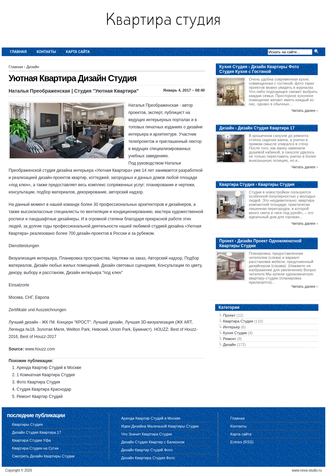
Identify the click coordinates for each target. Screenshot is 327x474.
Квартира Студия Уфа (31, 440)
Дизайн (33, 67)
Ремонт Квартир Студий (39, 396)
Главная (18, 52)
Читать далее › (305, 110)
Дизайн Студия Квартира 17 (36, 432)
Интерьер (231, 327)
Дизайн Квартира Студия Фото (148, 458)
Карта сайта (78, 52)
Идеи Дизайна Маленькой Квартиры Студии (160, 426)
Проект (229, 315)
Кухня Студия (235, 333)
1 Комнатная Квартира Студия (46, 374)
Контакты (46, 52)
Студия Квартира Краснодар (44, 389)
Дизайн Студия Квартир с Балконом (152, 442)
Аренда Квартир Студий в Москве (49, 367)
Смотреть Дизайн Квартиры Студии (43, 456)
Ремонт (229, 339)
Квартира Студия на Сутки (35, 448)
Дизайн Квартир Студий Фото (147, 450)
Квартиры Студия (27, 424)
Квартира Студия (238, 321)
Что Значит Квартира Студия (146, 434)
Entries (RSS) (241, 442)
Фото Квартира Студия (38, 382)
